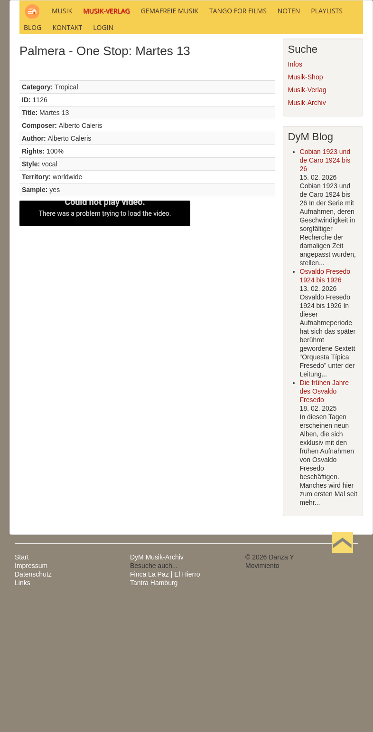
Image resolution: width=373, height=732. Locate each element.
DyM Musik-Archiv (157, 686)
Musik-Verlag (307, 219)
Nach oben (342, 686)
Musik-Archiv (307, 232)
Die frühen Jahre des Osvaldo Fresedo (324, 520)
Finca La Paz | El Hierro (165, 703)
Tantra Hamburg (153, 712)
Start (22, 686)
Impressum (31, 695)
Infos (295, 193)
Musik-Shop (305, 206)
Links (22, 712)
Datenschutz (33, 703)
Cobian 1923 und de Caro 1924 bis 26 (325, 289)
